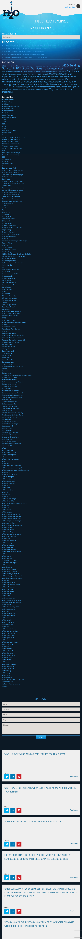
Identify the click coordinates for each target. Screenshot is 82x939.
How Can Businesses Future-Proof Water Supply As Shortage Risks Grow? (26, 48)
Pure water (5, 331)
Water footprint (7, 565)
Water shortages (7, 653)
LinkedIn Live (6, 287)
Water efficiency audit (9, 549)
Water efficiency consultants (11, 551)
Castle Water (6, 179)
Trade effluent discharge (10, 424)
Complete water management (12, 201)
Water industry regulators (10, 573)
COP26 (4, 207)
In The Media (6, 271)
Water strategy (7, 657)
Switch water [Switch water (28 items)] (36, 72)
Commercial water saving (10, 194)
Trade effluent (6, 419)
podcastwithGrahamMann (10, 316)
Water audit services (8, 481)
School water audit (8, 351)
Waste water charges (9, 452)
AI (2, 135)
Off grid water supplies (9, 298)
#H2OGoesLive (7, 102)
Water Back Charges (8, 490)
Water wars (6, 675)
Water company (7, 512)
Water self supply (7, 651)
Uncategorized (6, 430)
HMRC (4, 267)
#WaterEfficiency (7, 113)
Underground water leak (10, 435)
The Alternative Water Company (12, 413)
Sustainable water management (12, 395)
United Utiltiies (7, 439)
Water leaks (6, 596)
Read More (74, 776)
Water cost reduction (9, 536)
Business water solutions (10, 172)
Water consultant (7, 527)
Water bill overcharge (9, 499)
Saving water (6, 349)
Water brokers (6, 510)
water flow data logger (9, 560)
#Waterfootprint (7, 115)
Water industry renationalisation (12, 576)
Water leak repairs (8, 591)
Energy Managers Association (12, 227)
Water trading (6, 670)
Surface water (6, 373)
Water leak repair (7, 589)
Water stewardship (8, 655)
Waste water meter (8, 457)
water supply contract (9, 664)
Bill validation (6, 159)
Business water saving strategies (13, 170)
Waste (4, 448)
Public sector (6, 324)
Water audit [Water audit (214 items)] (55, 74)
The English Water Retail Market (12, 415)
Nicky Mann (6, 293)
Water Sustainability (8, 666)
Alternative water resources (11, 139)
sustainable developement (10, 390)
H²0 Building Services (9, 260)
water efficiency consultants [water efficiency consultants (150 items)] (45, 81)
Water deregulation (8, 545)
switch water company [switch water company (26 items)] (47, 72)
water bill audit (7, 494)
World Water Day (7, 681)
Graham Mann (7, 247)
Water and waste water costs (11, 465)
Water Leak (6, 580)
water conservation (8, 523)
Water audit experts (8, 479)
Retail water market (8, 346)
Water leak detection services (11, 584)
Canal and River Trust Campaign (12, 174)
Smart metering (7, 364)
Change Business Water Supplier (12, 181)
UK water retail (7, 428)
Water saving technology (10, 642)
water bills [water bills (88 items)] (63, 76)
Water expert (6, 554)
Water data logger (8, 543)
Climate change (7, 185)
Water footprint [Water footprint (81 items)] (18, 84)
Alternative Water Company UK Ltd (13, 137)
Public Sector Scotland (9, 327)
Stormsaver (6, 371)
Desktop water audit (8, 218)
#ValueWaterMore (8, 108)
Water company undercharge (11, 521)
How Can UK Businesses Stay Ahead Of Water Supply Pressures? (23, 51)
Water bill (5, 492)
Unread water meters (9, 441)
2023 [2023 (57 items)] (4, 65)
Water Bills (5, 507)
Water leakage (6, 593)
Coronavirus (6, 212)
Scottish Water (7, 353)
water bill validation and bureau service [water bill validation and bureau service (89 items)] (28, 79)
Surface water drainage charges (12, 382)
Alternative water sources (10, 144)
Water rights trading (8, 637)
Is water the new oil (8, 278)
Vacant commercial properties (11, 443)
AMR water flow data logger (11, 152)
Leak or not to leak (8, 285)
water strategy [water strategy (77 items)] (42, 89)
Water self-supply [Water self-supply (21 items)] (17, 89)
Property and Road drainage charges (14, 322)
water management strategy (11, 602)
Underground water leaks (10, 437)
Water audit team (7, 485)
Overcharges (6, 309)
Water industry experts (9, 571)
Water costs (6, 538)
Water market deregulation (11, 607)
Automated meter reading (10, 155)
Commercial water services (11, 196)
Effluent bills (6, 221)
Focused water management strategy (14, 241)
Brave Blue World (7, 163)
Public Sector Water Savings (11, 329)
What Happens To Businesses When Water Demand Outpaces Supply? (24, 57)
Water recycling (7, 620)
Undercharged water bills (10, 432)
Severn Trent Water (8, 360)
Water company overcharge (11, 514)
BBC (3, 157)
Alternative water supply (10, 146)
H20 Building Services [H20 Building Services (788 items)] (27, 68)
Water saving (6, 640)
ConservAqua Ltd (7, 203)
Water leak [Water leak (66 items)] (29, 84)
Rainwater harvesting (9, 333)
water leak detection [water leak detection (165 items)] (44, 84)
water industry (7, 567)
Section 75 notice (7, 355)
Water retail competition (10, 631)
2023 (4, 121)
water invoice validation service (12, 578)
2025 (4, 126)
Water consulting (7, 532)
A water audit (6, 133)
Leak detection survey (9, 282)
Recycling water (7, 344)
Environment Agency (9, 236)
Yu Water (5, 686)
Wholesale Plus (7, 677)
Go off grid (5, 245)
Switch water (6, 399)
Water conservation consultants (12, 525)
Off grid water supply (9, 300)
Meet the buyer (7, 289)
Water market (6, 604)
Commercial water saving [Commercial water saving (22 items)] (56, 66)
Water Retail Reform (9, 635)
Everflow (5, 238)
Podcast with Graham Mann (11, 313)
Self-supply (5, 357)
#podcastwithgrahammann (11, 106)
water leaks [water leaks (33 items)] (11, 87)
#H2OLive (5, 104)
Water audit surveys (8, 483)
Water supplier (7, 662)
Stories (4, 368)
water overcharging (8, 609)
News (4, 291)
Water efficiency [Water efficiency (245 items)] (22, 81)
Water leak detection (9, 582)
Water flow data (7, 558)
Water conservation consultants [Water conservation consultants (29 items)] (54, 79)
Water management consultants (12, 600)
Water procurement (8, 615)
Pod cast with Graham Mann (11, 311)
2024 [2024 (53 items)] (8, 65)
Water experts (6, 556)
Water (4, 461)
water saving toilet (8, 644)
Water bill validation (8, 501)
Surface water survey (9, 384)
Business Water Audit (9, 168)
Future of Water (7, 243)
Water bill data (6, 496)
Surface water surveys (9, 386)
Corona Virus (6, 210)
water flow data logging (9, 562)
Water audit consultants (10, 474)
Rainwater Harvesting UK (10, 342)
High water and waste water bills (13, 263)
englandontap (6, 230)
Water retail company (9, 629)
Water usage (6, 673)
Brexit (4, 166)
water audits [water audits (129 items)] (34, 76)
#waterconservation (8, 110)
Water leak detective (8, 587)
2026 (4, 128)
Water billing (6, 505)
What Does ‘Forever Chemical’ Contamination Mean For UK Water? (23, 54)
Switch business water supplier (12, 397)
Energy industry (7, 223)
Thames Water (7, 410)
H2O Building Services (11, 10)
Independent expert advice (10, 274)
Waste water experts (9, 454)
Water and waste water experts (12, 468)
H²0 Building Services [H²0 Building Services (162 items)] (53, 68)
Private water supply (9, 320)
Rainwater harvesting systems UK (13, 340)
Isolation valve (6, 280)
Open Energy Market (9, 304)
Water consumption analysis (11, 534)
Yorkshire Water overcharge (11, 684)
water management (8, 598)
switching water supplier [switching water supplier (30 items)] (25, 72)
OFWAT (4, 302)
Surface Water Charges (9, 377)
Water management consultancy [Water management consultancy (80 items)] (47, 86)
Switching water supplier (10, 406)
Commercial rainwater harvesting (13, 188)
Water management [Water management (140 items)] (24, 86)
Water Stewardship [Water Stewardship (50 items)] (29, 89)
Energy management (9, 225)
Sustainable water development (12, 393)
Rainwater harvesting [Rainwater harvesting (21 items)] (69, 69)
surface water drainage (9, 379)
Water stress (6, 659)
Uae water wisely (7, 426)
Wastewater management (10, 459)
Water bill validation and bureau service (14, 503)
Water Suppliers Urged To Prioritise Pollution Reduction (33, 821)
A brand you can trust (9, 130)
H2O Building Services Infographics (13, 256)
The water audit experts (10, 417)
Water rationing (7, 618)
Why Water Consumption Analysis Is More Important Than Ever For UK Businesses (29, 45)
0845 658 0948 (70, 7)
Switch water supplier (9, 404)
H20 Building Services (9, 249)
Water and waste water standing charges (15, 470)
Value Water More (8, 446)
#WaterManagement (9, 117)
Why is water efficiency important (13, 679)
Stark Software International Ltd (12, 366)
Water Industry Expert (9, 569)
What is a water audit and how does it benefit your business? (34, 754)
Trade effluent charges (9, 421)
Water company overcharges (11, 516)
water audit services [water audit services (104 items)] (49, 76)
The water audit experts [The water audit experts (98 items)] (38, 74)
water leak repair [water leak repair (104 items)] (61, 84)
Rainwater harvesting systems (12, 338)
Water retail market (8, 633)
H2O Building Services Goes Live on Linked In (16, 254)
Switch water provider (9, 401)
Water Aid (5, 463)
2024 (4, 124)
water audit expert (8, 476)
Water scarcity (7, 648)
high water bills (7, 265)
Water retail (6, 626)
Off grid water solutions (10, 296)
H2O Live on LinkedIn (9, 258)
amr (3, 150)
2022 (4, 119)
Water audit (6, 472)
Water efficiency (7, 547)
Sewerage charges (8, 362)
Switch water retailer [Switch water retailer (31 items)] (59, 71)
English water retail (8, 232)
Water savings (7, 646)
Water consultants (8, 529)
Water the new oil (8, 668)
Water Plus (5, 611)
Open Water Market (8, 307)
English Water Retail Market (11, 234)
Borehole (5, 161)
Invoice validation (7, 276)
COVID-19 (5, 214)
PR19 (4, 318)
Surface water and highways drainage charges (17, 375)
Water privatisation (8, 613)
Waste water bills (7, 450)
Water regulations (8, 622)
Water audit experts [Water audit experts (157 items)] (18, 76)
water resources (7, 624)
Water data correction (9, 540)
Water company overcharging (11, 518)
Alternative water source (10, 141)
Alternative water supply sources (12, 148)
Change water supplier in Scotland (13, 183)
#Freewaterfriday (8, 99)
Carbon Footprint (7, 177)
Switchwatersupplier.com (10, 408)
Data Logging (6, 216)
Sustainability (6, 388)
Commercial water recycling (11, 192)
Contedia (5, 205)
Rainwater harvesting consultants (13, 335)
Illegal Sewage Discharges (10, 269)
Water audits (6, 487)
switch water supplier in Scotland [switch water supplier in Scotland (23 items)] (18, 74)
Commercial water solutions (11, 199)
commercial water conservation (12, 190)
